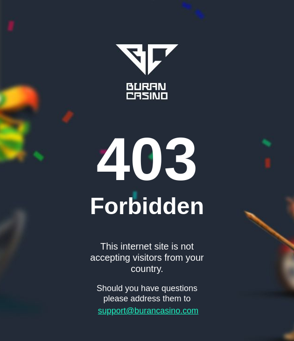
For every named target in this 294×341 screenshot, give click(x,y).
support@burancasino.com (148, 310)
